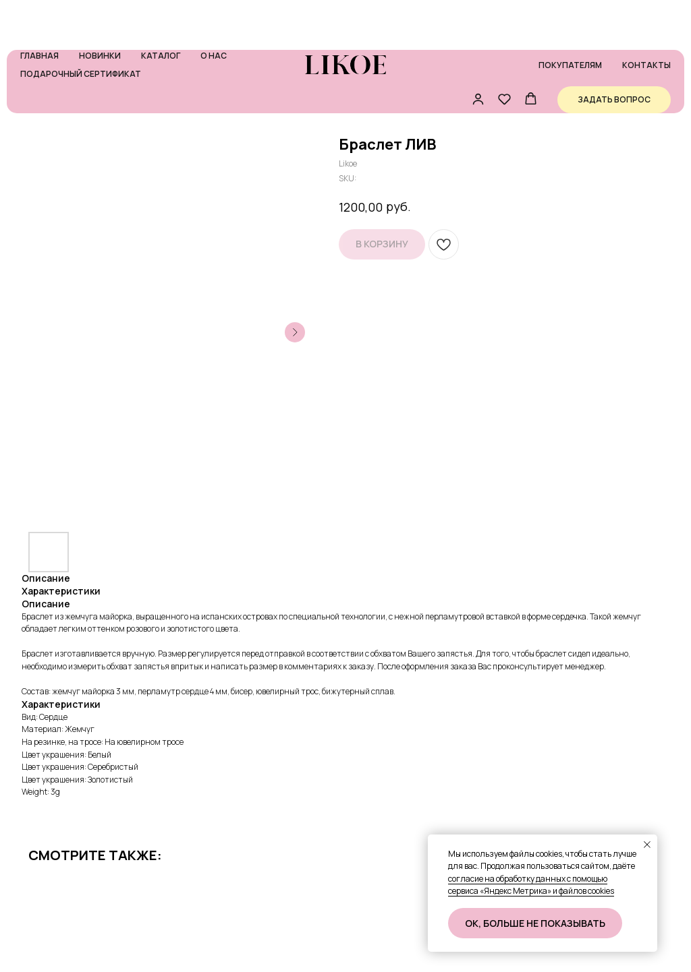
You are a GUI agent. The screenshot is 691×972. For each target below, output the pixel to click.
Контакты (646, 22)
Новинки (100, 12)
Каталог (160, 12)
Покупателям (570, 22)
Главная (39, 12)
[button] (478, 55)
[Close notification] (647, 844)
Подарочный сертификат (80, 30)
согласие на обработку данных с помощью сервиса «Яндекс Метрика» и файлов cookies (531, 885)
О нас (213, 12)
